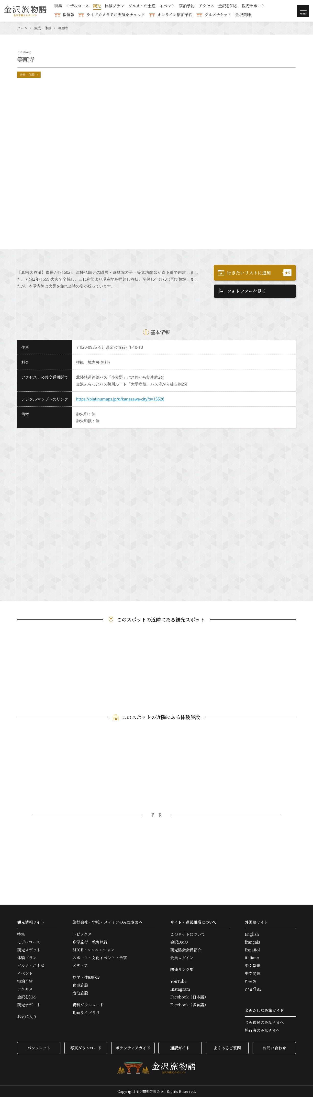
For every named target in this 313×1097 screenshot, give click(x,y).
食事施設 (80, 985)
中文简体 (252, 973)
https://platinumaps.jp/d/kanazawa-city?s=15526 (120, 399)
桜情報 (68, 14)
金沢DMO (179, 942)
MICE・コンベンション (93, 950)
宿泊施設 (80, 993)
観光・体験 (42, 27)
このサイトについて (187, 934)
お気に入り (27, 1017)
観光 (97, 6)
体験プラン (114, 6)
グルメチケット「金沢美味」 (229, 14)
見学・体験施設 (86, 977)
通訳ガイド (180, 1048)
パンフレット (38, 1048)
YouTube (178, 981)
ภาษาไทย (253, 989)
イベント (167, 6)
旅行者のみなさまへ (262, 1030)
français (252, 942)
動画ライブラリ (86, 1013)
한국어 (251, 981)
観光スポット (29, 950)
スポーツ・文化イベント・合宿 (99, 958)
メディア (80, 966)
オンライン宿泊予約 (174, 14)
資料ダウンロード (88, 1005)
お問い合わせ (274, 1048)
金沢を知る (228, 6)
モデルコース (77, 6)
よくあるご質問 (227, 1048)
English (252, 934)
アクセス (206, 6)
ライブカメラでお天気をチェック (115, 14)
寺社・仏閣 (29, 75)
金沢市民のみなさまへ (264, 1022)
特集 (58, 6)
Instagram (180, 989)
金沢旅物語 (25, 11)
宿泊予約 (187, 6)
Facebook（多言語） (189, 1005)
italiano (252, 958)
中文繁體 (252, 966)
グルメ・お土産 (142, 6)
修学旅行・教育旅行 (90, 942)
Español (252, 950)
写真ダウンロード (85, 1048)
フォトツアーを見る (242, 291)
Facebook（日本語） (189, 997)
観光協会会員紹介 (185, 950)
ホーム (22, 27)
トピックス (82, 934)
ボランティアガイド (132, 1048)
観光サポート (253, 6)
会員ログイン (181, 958)
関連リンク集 (182, 970)
